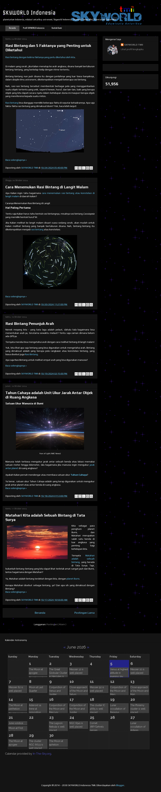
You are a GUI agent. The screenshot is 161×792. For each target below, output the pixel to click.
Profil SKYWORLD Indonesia (33, 28)
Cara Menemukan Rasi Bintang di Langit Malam (46, 187)
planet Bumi (73, 578)
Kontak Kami (57, 28)
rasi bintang (37, 229)
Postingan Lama (84, 612)
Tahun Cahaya (79, 474)
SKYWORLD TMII (133, 44)
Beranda (12, 28)
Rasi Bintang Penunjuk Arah (29, 323)
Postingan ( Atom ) (56, 624)
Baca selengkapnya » (16, 160)
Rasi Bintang (31, 354)
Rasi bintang (11, 102)
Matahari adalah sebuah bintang (83, 558)
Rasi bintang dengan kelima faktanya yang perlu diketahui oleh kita (40, 57)
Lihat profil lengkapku (132, 49)
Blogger (120, 785)
